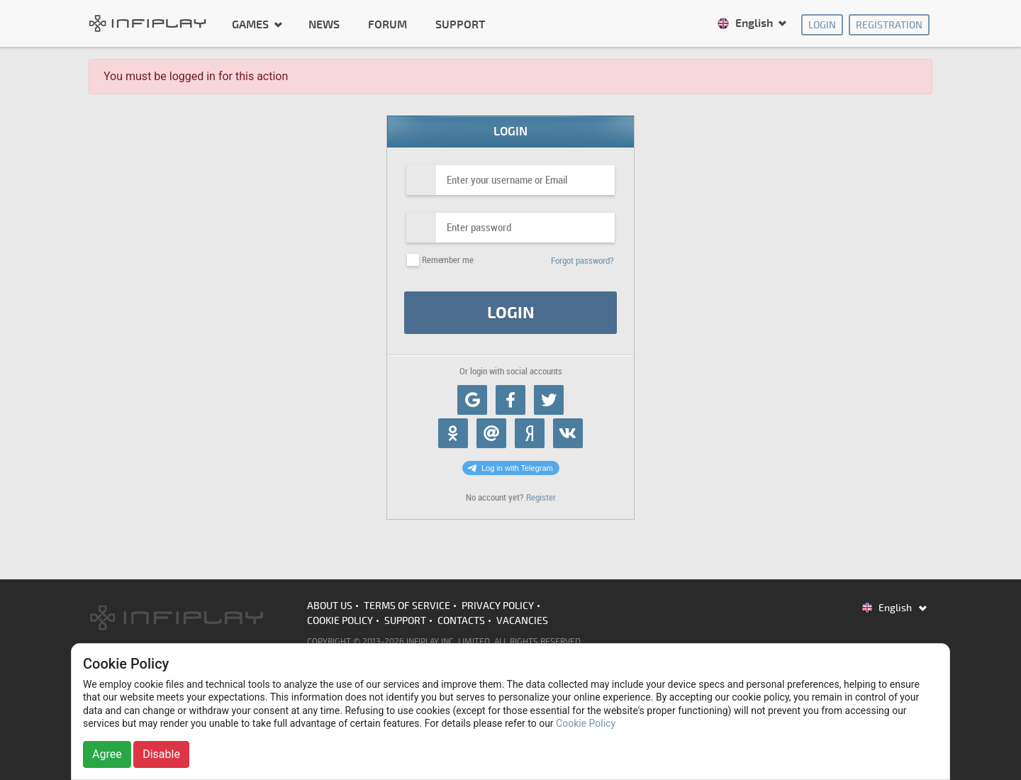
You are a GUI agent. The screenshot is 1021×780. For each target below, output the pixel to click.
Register (541, 497)
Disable (161, 754)
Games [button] (252, 24)
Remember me (447, 260)
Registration (889, 25)
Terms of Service (407, 606)
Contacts (461, 621)
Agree (107, 754)
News (324, 25)
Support (460, 25)
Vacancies (522, 621)
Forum (387, 25)
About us (329, 606)
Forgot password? (582, 260)
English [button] (746, 23)
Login (822, 25)
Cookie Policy (340, 621)
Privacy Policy (498, 606)
